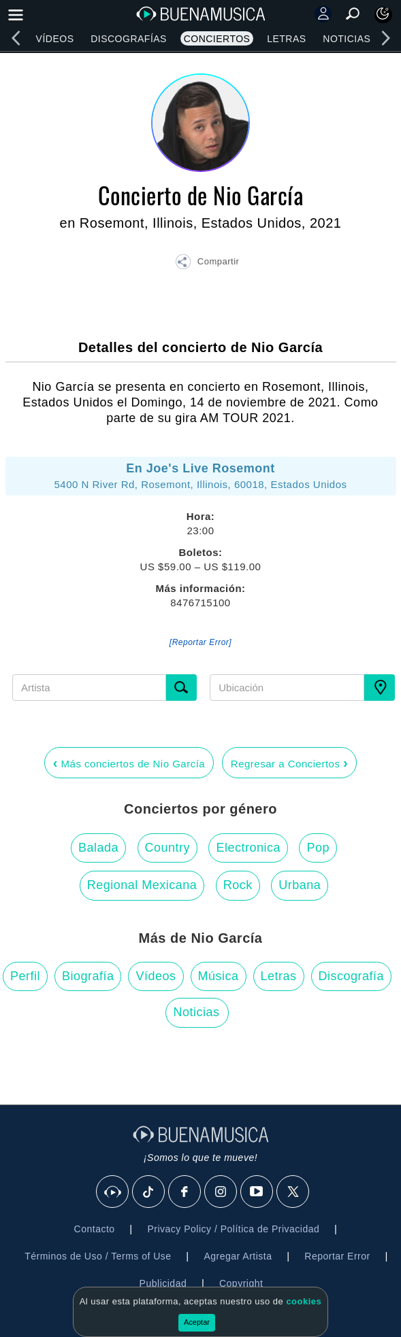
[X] (293, 1192)
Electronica (248, 847)
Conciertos (217, 38)
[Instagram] (221, 1192)
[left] (15, 38)
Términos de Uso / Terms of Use (98, 1256)
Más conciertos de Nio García (129, 762)
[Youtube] (257, 1192)
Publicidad (163, 1283)
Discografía (352, 976)
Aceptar (197, 1322)
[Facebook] (185, 1192)
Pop (318, 847)
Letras (286, 38)
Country (168, 847)
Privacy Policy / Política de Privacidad (233, 1228)
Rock (238, 885)
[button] (207, 263)
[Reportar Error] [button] (200, 642)
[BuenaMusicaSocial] (113, 1192)
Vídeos (55, 38)
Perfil (25, 976)
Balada (98, 847)
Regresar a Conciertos (289, 762)
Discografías (129, 38)
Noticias (346, 38)
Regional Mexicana (142, 885)
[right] (385, 38)
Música (218, 976)
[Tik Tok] (149, 1192)
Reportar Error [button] (337, 1256)
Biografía (88, 976)
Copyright (241, 1283)
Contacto (94, 1228)
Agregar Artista (238, 1256)
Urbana (299, 885)
